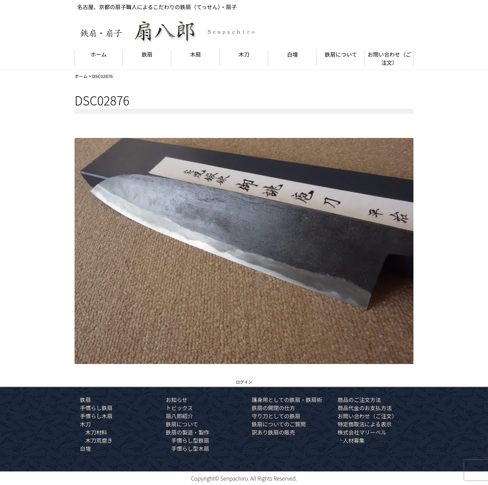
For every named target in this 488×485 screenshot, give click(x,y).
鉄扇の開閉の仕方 (273, 408)
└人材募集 (351, 440)
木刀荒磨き (99, 440)
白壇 (292, 54)
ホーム (98, 54)
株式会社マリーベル (362, 432)
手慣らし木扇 (96, 416)
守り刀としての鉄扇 (276, 416)
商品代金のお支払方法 (365, 408)
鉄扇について (341, 54)
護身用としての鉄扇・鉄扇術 (287, 400)
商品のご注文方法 (359, 400)
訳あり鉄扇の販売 (273, 432)
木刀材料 (96, 432)
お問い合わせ (389, 58)
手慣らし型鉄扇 (190, 440)
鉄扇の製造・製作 (187, 432)
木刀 (244, 54)
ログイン (244, 382)
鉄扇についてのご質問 (279, 424)
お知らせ (176, 400)
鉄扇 (147, 54)
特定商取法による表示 (365, 424)
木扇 (195, 54)
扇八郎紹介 (179, 416)
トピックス (179, 408)
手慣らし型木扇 (190, 448)
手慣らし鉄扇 (96, 408)
